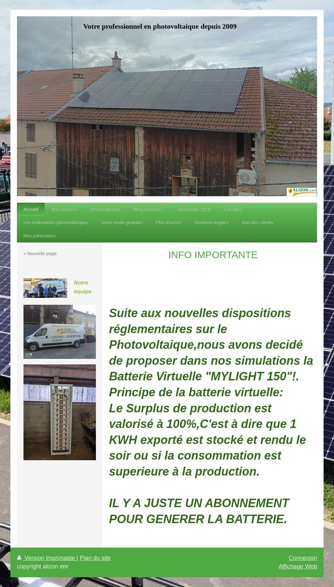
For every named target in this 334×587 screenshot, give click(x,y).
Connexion (303, 558)
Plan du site (95, 558)
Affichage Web (298, 566)
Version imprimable (47, 558)
